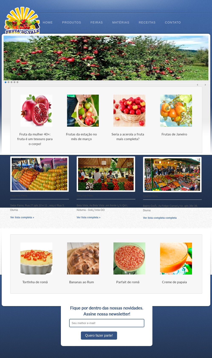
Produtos (71, 22)
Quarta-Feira (150, 196)
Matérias (120, 22)
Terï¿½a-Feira (85, 195)
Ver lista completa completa (160, 217)
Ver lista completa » (22, 217)
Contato (173, 22)
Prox (205, 85)
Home (48, 22)
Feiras (96, 22)
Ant (198, 85)
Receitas (147, 22)
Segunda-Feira (18, 195)
